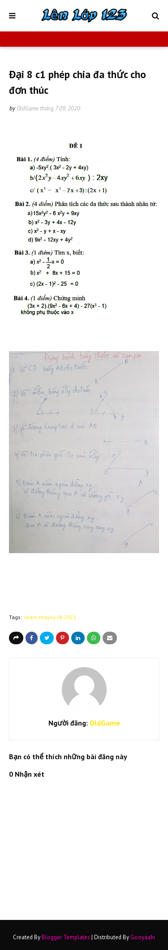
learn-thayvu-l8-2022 (50, 617)
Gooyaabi (142, 937)
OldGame (28, 108)
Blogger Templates (66, 937)
